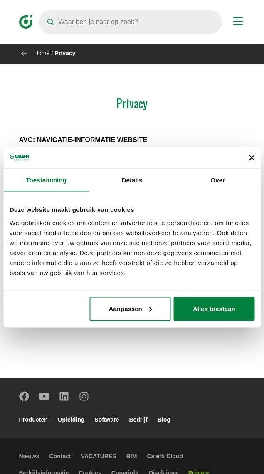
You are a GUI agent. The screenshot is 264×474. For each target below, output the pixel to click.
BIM (131, 456)
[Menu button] (237, 22)
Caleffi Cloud (165, 456)
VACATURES (98, 456)
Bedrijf (138, 419)
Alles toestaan (214, 308)
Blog (164, 419)
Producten (33, 419)
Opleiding (71, 419)
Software (106, 419)
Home (41, 53)
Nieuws (29, 456)
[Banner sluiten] (251, 157)
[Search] (130, 22)
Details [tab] (132, 180)
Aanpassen (130, 308)
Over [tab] (218, 180)
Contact (60, 456)
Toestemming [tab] (46, 180)
